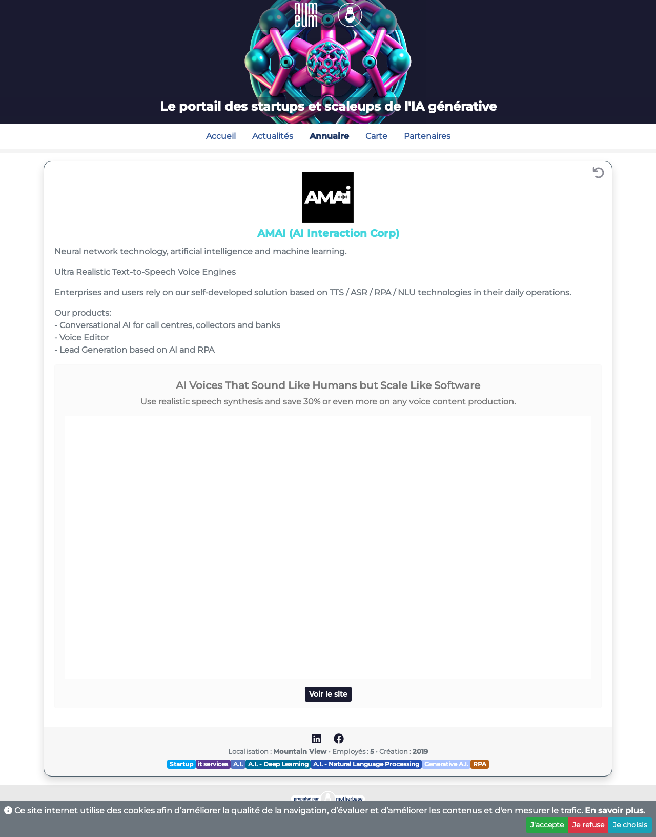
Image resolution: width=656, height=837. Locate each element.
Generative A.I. (446, 764)
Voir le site (328, 694)
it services (213, 764)
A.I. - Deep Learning (278, 764)
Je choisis (630, 824)
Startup (181, 764)
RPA (479, 764)
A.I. (238, 764)
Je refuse (588, 824)
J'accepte (547, 824)
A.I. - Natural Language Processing (366, 764)
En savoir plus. (615, 810)
